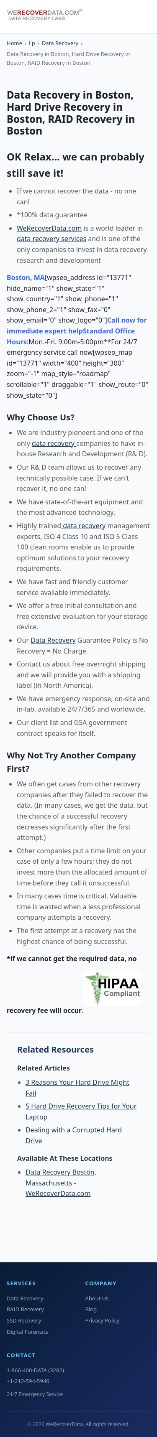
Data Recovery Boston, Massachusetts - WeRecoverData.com (61, 1182)
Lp (32, 43)
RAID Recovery (25, 1309)
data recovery (54, 443)
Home (14, 43)
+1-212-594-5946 (28, 1381)
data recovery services (51, 238)
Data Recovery (60, 43)
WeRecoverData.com (49, 228)
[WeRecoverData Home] (48, 16)
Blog (91, 1309)
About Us (97, 1298)
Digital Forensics (28, 1331)
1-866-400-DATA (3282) (35, 1370)
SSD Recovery (24, 1320)
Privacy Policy (102, 1320)
